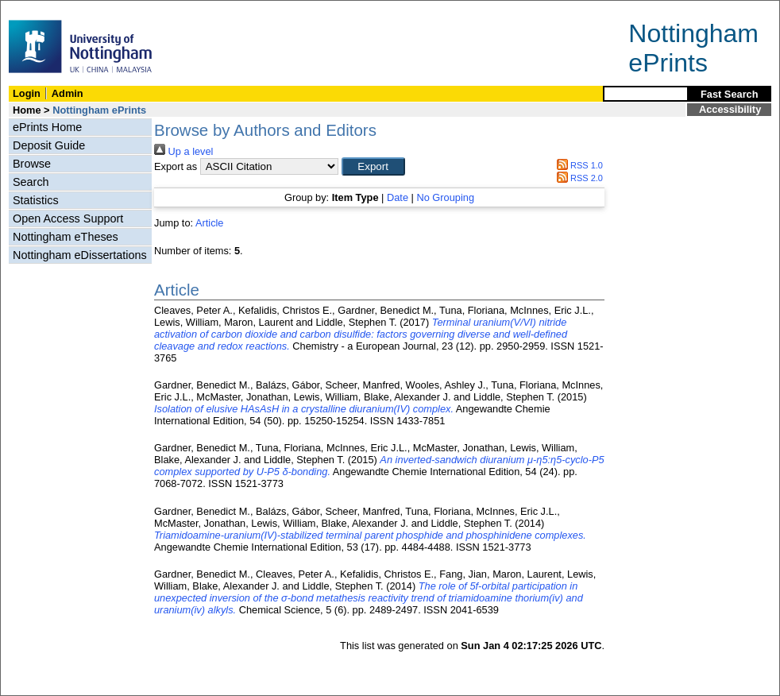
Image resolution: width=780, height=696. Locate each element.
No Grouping (445, 197)
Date (397, 197)
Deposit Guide (49, 145)
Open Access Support (68, 218)
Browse (32, 163)
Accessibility (730, 109)
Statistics (36, 200)
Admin (67, 93)
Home (27, 110)
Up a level (183, 151)
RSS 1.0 (577, 165)
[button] (373, 166)
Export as (175, 166)
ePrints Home (47, 127)
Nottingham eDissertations (80, 255)
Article (209, 223)
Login (27, 93)
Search (31, 182)
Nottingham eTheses (65, 236)
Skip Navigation (35, 9)
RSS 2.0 (577, 178)
